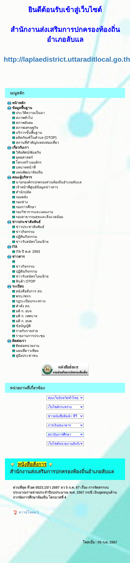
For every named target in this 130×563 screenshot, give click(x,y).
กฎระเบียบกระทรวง (29, 301)
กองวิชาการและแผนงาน (32, 212)
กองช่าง (20, 202)
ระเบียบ (15, 286)
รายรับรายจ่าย (25, 331)
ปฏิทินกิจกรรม (24, 237)
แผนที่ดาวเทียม (25, 351)
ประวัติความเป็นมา (28, 113)
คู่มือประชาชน (25, 356)
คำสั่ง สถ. (21, 306)
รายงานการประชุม (28, 336)
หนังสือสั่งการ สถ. (27, 291)
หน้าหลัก (16, 103)
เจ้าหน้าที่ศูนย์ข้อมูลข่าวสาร (35, 187)
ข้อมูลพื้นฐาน (19, 108)
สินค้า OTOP (23, 281)
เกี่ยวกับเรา (18, 147)
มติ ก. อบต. (22, 321)
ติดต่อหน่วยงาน (25, 346)
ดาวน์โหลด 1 (26, 512)
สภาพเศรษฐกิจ (25, 128)
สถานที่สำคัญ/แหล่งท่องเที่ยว (35, 142)
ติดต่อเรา (16, 341)
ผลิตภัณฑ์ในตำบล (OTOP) (34, 138)
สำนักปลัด (21, 192)
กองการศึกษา (24, 207)
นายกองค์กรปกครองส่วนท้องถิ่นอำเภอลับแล (47, 182)
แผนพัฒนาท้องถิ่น (27, 172)
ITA (12, 247)
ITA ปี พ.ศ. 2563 (26, 251)
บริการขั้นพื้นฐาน (27, 133)
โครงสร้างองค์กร (27, 162)
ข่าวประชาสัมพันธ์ (24, 222)
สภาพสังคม (22, 123)
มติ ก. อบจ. (22, 311)
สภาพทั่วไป (22, 118)
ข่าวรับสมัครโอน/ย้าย (30, 242)
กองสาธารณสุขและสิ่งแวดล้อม (37, 217)
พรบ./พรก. (21, 296)
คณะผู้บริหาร (19, 177)
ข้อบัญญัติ (21, 326)
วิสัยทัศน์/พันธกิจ (26, 152)
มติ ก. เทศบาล (24, 316)
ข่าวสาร (16, 256)
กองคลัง (20, 197)
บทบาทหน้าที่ (24, 167)
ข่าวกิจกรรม (23, 232)
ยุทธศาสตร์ (22, 157)
